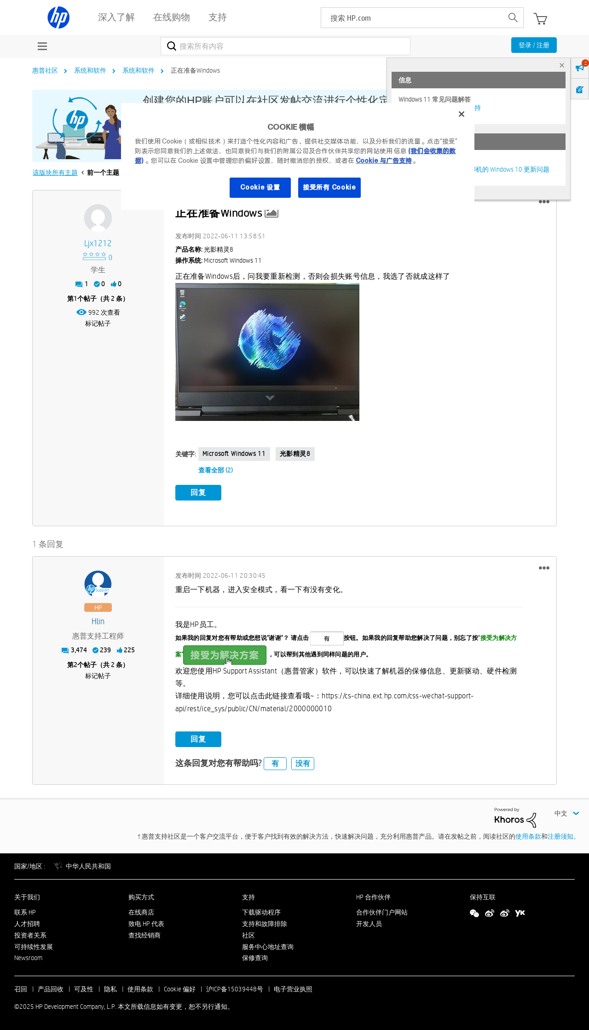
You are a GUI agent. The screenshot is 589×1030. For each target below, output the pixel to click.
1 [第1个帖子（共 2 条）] (75, 298)
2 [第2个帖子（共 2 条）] (75, 665)
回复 (198, 492)
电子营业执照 (293, 989)
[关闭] (461, 114)
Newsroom (28, 958)
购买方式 (141, 897)
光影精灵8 (295, 453)
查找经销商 (144, 935)
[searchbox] (412, 18)
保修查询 (255, 958)
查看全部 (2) (215, 470)
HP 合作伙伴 (373, 897)
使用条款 (528, 836)
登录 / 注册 (534, 45)
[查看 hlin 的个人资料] (98, 622)
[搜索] (285, 46)
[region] (297, 156)
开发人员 (369, 924)
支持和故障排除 (264, 924)
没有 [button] (302, 763)
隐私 (110, 989)
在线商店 (141, 912)
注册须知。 (564, 836)
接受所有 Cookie (329, 187)
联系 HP (25, 912)
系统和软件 (90, 70)
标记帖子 (98, 323)
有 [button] (275, 763)
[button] (544, 202)
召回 (20, 989)
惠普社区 (45, 70)
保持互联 (483, 897)
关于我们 (27, 897)
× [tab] (562, 65)
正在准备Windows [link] (195, 70)
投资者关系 (30, 935)
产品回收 (51, 989)
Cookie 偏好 (180, 989)
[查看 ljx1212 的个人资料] (98, 243)
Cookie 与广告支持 (384, 160)
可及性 (83, 989)
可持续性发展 (33, 947)
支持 (248, 897)
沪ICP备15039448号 (234, 989)
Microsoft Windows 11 (234, 453)
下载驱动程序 (261, 912)
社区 (248, 935)
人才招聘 (27, 924)
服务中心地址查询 (268, 947)
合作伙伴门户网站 (382, 912)
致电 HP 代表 (146, 924)
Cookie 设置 (260, 187)
